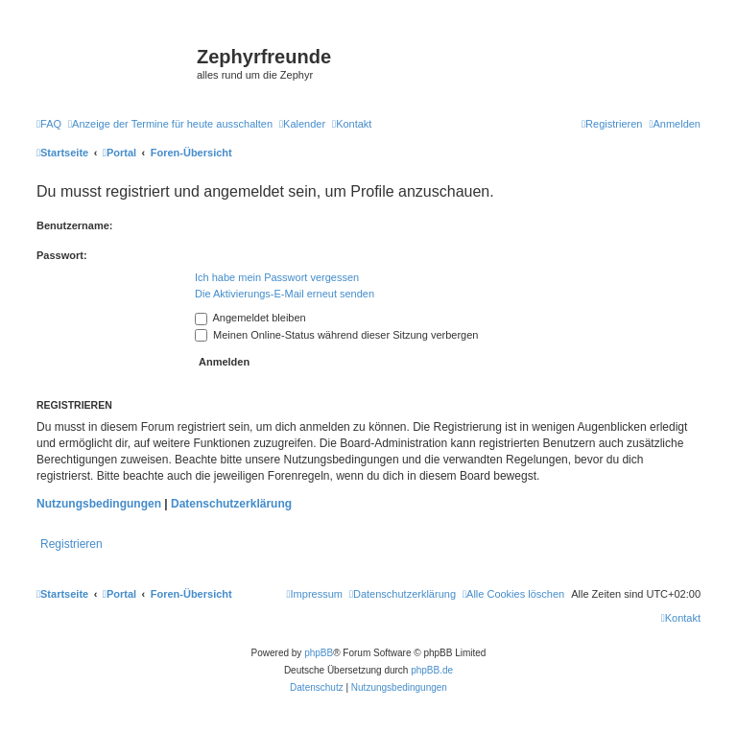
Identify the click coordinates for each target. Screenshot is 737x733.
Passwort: (61, 255)
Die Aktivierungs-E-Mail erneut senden (284, 293)
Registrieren (71, 544)
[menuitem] (48, 123)
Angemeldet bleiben (250, 317)
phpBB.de (432, 670)
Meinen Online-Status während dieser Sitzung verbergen (336, 335)
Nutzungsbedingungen (98, 503)
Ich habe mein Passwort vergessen (277, 277)
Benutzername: (74, 225)
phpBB (318, 653)
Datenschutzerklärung (231, 503)
